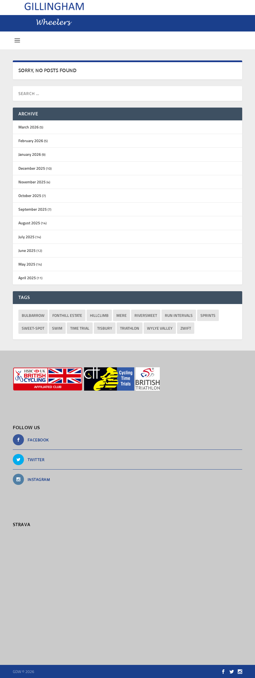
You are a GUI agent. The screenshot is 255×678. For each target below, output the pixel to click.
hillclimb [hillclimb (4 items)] (99, 315)
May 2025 (26, 264)
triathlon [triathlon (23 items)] (129, 328)
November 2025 (32, 182)
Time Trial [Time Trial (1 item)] (79, 328)
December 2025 (31, 168)
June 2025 (27, 250)
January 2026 (29, 154)
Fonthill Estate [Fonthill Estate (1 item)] (67, 315)
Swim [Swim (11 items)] (57, 328)
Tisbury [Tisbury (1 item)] (104, 328)
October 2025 (29, 195)
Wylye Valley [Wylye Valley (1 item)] (160, 328)
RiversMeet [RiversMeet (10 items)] (145, 315)
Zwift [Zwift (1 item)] (185, 328)
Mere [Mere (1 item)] (121, 315)
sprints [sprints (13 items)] (207, 315)
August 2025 (29, 223)
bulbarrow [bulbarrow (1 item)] (33, 315)
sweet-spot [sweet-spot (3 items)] (33, 328)
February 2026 (30, 141)
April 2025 (27, 278)
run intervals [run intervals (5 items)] (179, 315)
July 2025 (26, 237)
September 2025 (32, 209)
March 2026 (28, 127)
